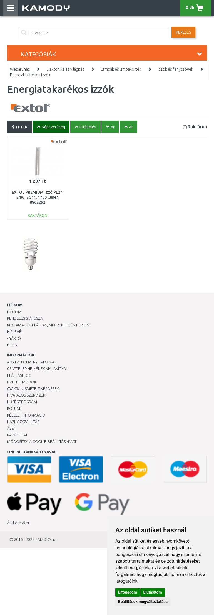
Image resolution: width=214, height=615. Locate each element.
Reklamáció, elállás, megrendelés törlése (49, 325)
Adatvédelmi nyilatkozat (31, 362)
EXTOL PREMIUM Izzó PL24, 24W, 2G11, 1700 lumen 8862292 (38, 197)
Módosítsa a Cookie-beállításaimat (41, 441)
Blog (12, 345)
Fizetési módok (21, 382)
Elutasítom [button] (152, 592)
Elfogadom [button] (127, 592)
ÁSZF (11, 428)
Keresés (183, 32)
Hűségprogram (22, 402)
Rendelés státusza (25, 318)
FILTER (19, 127)
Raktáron (197, 126)
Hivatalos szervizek (26, 395)
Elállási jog (19, 375)
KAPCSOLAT (17, 435)
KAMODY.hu (45, 539)
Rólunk (14, 408)
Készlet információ (26, 415)
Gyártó (14, 338)
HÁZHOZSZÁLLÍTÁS (23, 422)
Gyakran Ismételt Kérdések (33, 389)
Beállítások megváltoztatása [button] (143, 601)
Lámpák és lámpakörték (121, 69)
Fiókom (14, 312)
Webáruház (20, 69)
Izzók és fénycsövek (175, 69)
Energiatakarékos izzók (30, 75)
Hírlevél (15, 331)
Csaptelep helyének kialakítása (37, 368)
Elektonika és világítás (65, 69)
